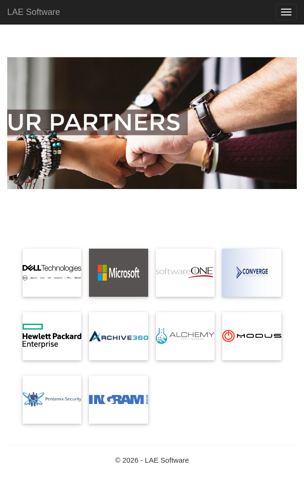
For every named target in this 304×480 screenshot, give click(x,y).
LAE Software (33, 12)
